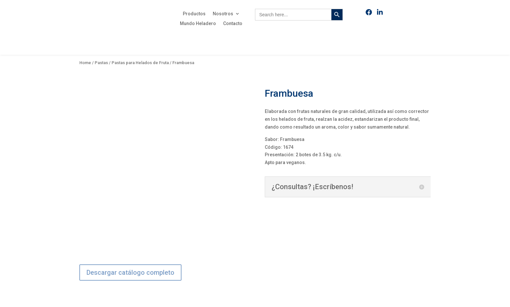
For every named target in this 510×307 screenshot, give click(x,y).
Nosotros (223, 13)
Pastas (101, 62)
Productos (194, 13)
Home (85, 62)
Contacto (232, 23)
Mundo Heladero (198, 23)
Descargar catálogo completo (130, 272)
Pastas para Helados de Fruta (140, 62)
